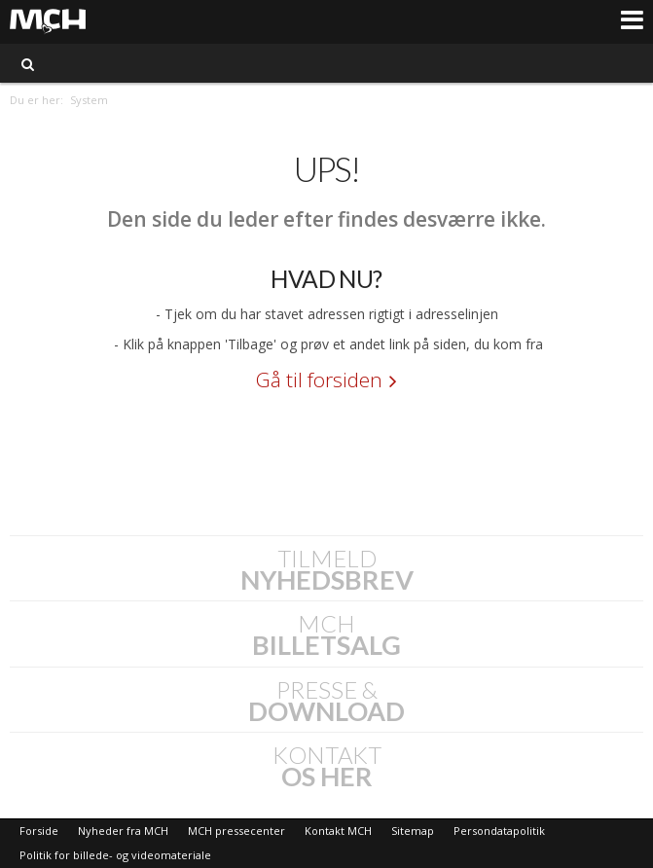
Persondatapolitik (499, 830)
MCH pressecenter (236, 830)
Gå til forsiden (319, 379)
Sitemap (412, 830)
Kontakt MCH (338, 830)
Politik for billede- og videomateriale (115, 855)
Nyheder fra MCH (123, 830)
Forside (38, 830)
